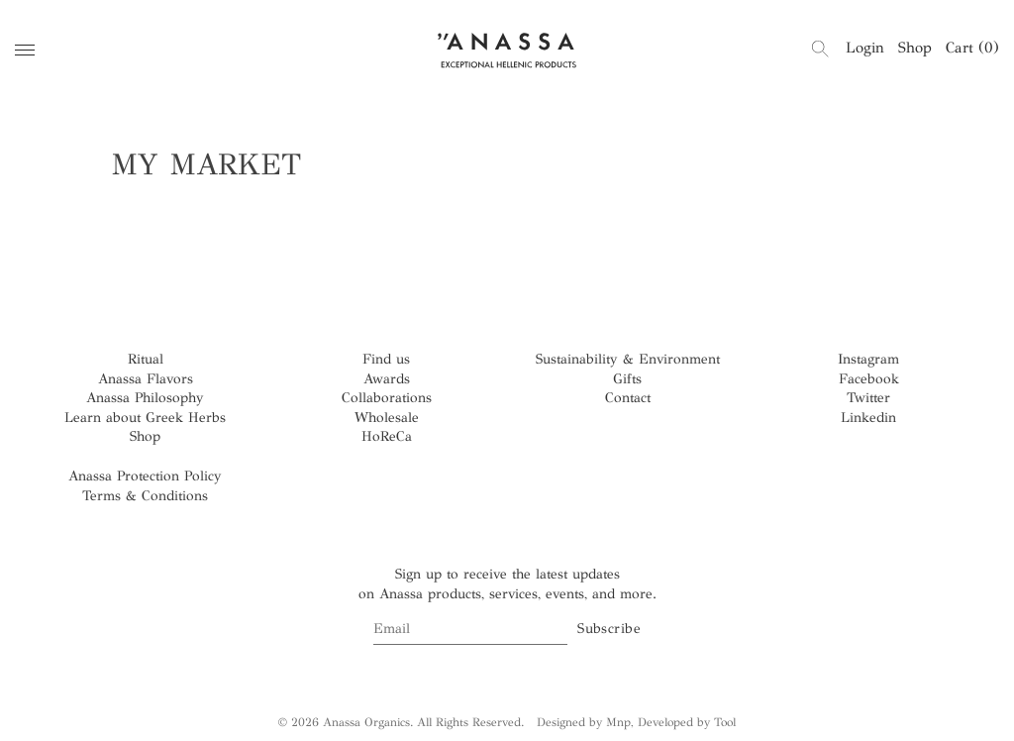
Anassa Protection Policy (145, 476)
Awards (386, 378)
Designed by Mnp (584, 722)
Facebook (869, 378)
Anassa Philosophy (145, 397)
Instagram (868, 359)
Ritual (145, 359)
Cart (972, 47)
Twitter (868, 397)
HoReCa (386, 436)
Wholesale (387, 417)
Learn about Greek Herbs (145, 417)
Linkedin (868, 417)
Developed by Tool (687, 722)
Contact (628, 397)
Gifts (627, 378)
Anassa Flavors (145, 378)
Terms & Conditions (145, 495)
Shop (915, 47)
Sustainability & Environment (628, 359)
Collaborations (387, 397)
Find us (386, 359)
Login (865, 47)
